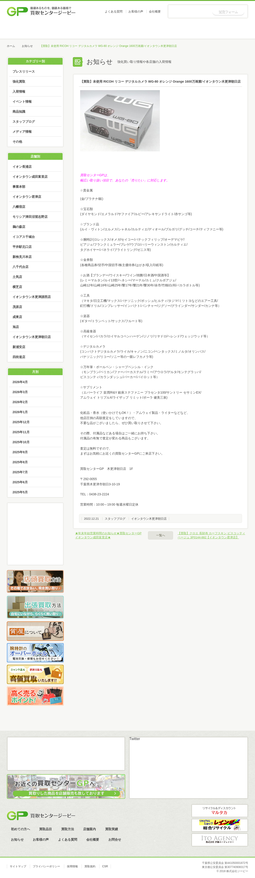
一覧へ (160, 535)
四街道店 (19, 357)
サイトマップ (18, 866)
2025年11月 (21, 432)
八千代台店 (20, 267)
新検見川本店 (22, 257)
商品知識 (19, 111)
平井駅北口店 (22, 247)
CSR (105, 866)
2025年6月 (20, 482)
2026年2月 (20, 402)
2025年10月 (21, 442)
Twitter (134, 739)
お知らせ (230, 30)
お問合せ (114, 839)
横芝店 (17, 287)
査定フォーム (228, 11)
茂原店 (17, 307)
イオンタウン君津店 (27, 197)
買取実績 (196, 30)
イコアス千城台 (24, 237)
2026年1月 (20, 412)
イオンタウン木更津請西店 (32, 297)
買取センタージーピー (41, 815)
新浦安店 (19, 347)
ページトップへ (236, 727)
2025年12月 (21, 422)
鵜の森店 (19, 227)
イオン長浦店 (22, 166)
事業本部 (19, 186)
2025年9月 (20, 452)
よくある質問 (113, 11)
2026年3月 (20, 392)
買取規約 (89, 866)
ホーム (24, 30)
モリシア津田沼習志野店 (30, 217)
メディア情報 (22, 131)
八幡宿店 (19, 207)
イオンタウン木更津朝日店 (149, 518)
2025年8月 (20, 462)
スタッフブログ (115, 518)
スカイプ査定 (35, 555)
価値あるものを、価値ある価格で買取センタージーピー (41, 11)
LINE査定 (35, 543)
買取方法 (127, 30)
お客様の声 (135, 11)
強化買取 (19, 81)
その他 (17, 141)
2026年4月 (20, 382)
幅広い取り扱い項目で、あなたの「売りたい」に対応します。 (124, 180)
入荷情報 (19, 91)
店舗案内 (161, 30)
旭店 (16, 327)
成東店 (17, 317)
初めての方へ (58, 30)
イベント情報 (22, 101)
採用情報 (72, 866)
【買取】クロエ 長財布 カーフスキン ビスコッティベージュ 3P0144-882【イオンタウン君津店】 (211, 535)
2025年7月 (20, 472)
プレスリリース (24, 71)
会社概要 (155, 11)
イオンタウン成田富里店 (30, 176)
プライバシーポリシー (46, 866)
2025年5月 (20, 492)
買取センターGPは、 (95, 175)
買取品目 (93, 30)
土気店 (17, 277)
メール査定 (35, 530)
